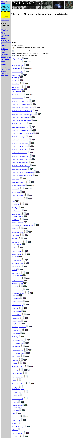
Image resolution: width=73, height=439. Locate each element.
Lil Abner (14, 247)
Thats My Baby (16, 333)
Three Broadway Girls (17, 407)
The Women (15, 402)
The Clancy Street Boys (18, 353)
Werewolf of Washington (18, 426)
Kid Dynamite (15, 235)
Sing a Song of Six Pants (18, 293)
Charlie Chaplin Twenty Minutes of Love (22, 175)
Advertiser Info (5, 20)
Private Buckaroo (16, 279)
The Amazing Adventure (18, 340)
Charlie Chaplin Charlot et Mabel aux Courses (23, 114)
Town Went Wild (16, 420)
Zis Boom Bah (15, 436)
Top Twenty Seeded (4, 33)
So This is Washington (17, 305)
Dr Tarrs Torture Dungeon (18, 185)
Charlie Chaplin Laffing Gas (19, 136)
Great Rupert (15, 207)
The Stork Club (16, 395)
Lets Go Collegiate (16, 244)
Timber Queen (15, 410)
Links (2, 66)
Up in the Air (15, 423)
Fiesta (13, 201)
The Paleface (15, 387)
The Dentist (15, 360)
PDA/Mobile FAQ (5, 69)
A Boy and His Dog (17, 58)
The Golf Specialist (17, 373)
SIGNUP (3, 3)
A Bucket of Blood (16, 62)
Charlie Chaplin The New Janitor (20, 162)
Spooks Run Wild (16, 311)
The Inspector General (17, 377)
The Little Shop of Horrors (18, 383)
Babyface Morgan (16, 75)
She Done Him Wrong (17, 289)
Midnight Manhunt (16, 251)
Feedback (3, 68)
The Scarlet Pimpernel (17, 392)
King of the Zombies (17, 242)
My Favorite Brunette (17, 263)
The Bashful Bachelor (17, 343)
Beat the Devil (15, 77)
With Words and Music (17, 433)
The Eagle (14, 363)
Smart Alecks (15, 295)
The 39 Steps (15, 336)
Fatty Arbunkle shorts (17, 199)
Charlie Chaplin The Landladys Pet (20, 156)
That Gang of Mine (16, 330)
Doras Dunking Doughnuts (18, 182)
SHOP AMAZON (5, 73)
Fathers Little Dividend (18, 195)
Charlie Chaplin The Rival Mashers (21, 166)
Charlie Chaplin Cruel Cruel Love (20, 117)
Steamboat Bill (15, 318)
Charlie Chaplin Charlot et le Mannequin (22, 111)
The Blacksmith (16, 346)
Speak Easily (15, 308)
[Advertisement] (28, 28)
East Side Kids (15, 189)
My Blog (3, 71)
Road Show (15, 286)
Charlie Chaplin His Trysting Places (21, 130)
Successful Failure (16, 321)
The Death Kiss (16, 356)
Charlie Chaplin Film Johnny (19, 124)
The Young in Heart (17, 405)
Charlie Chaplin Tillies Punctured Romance (23, 172)
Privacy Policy (4, 75)
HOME (3, 1)
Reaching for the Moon (18, 281)
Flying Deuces (15, 204)
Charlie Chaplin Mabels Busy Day (20, 140)
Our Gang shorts (16, 273)
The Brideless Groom (17, 350)
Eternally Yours (16, 192)
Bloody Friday (15, 84)
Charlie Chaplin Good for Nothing (20, 127)
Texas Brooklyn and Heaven (19, 327)
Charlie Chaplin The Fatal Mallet (20, 149)
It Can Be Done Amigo (17, 216)
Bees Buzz (14, 80)
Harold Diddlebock (16, 211)
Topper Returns (16, 417)
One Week (14, 270)
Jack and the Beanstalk (17, 222)
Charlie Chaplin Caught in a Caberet (21, 104)
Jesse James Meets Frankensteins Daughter (22, 225)
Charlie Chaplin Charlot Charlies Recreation (23, 107)
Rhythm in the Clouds (17, 283)
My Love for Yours (16, 266)
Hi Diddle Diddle (16, 214)
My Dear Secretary (16, 260)
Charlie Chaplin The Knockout (19, 153)
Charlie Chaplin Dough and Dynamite (21, 120)
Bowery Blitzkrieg (16, 87)
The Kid (14, 380)
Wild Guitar (15, 430)
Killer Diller (15, 239)
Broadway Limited (16, 91)
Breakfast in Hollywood (18, 89)
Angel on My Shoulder (17, 72)
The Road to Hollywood (18, 389)
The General (15, 370)
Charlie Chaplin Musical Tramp (20, 146)
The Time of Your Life (17, 399)
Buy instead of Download (4, 29)
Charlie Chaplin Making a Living (20, 143)
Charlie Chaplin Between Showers (20, 101)
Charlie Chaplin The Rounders (19, 169)
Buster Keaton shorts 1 (17, 94)
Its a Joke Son (15, 220)
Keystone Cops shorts (17, 232)
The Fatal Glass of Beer (18, 367)
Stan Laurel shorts (16, 315)
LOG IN (7, 1)
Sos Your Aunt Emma (17, 301)
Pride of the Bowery (17, 275)
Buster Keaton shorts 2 (17, 98)
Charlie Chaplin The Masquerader (20, 159)
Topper (13, 413)
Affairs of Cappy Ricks (18, 65)
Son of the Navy (16, 298)
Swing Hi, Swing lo (17, 323)
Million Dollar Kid (16, 254)
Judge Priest (15, 228)
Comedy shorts (15, 179)
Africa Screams (16, 68)
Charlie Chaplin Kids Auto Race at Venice (22, 133)
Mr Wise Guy (15, 256)
